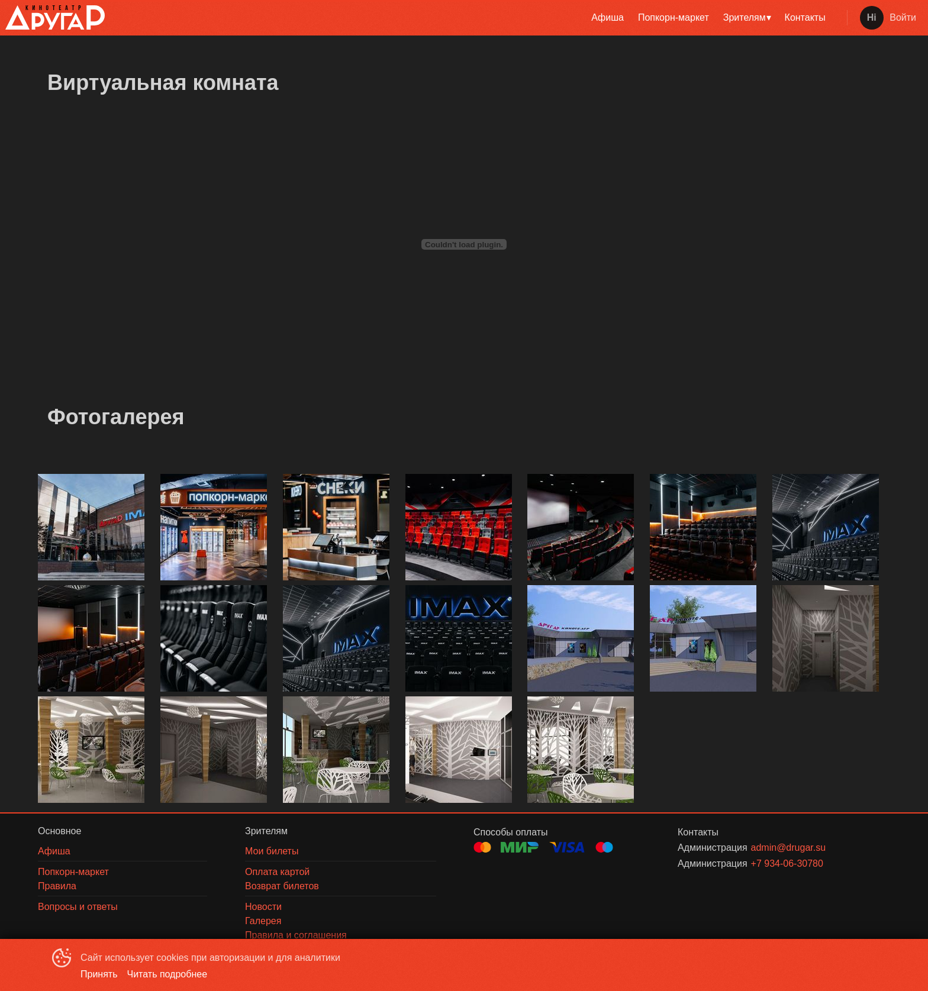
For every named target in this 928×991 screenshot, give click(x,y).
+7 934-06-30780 (787, 863)
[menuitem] (607, 17)
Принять (99, 974)
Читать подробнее (167, 974)
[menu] (473, 17)
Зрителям (744, 17)
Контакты (805, 17)
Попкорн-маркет (673, 17)
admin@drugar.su (788, 847)
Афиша (607, 17)
